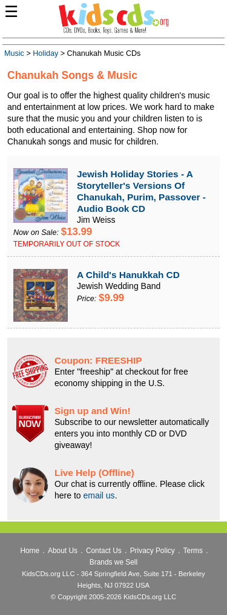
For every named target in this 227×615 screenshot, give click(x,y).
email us (98, 495)
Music (14, 53)
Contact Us (104, 550)
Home (29, 550)
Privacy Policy (152, 550)
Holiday (45, 53)
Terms (193, 550)
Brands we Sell (113, 562)
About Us (62, 550)
